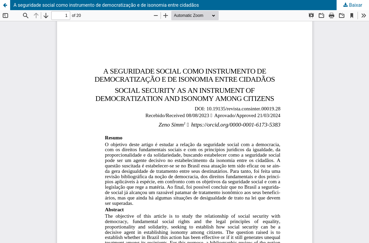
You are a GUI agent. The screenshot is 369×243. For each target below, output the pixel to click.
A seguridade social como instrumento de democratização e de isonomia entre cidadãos (106, 5)
